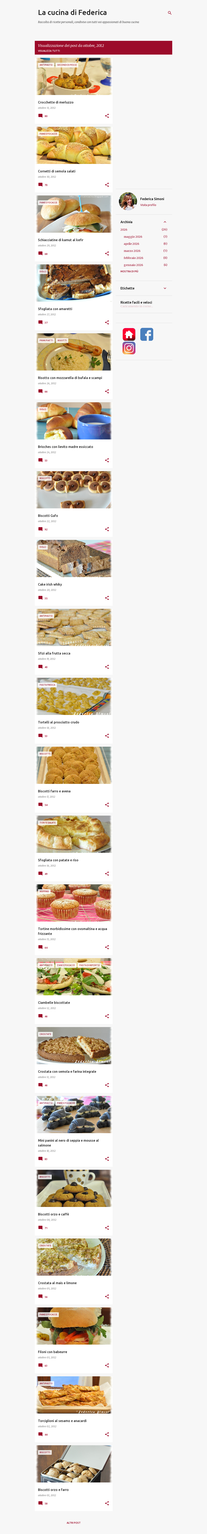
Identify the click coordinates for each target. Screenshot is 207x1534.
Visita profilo (148, 205)
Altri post (74, 1522)
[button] (107, 116)
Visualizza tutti (49, 51)
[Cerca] (169, 13)
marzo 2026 (132, 251)
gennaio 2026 (133, 265)
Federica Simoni (152, 199)
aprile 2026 (131, 244)
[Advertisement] (143, 123)
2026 (123, 229)
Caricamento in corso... (136, 306)
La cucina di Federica (72, 12)
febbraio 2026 (133, 258)
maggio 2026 (133, 237)
